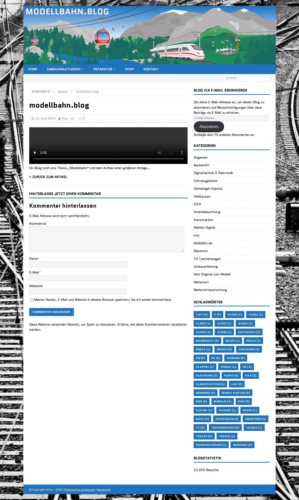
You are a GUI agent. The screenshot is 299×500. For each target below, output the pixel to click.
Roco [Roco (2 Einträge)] (202, 419)
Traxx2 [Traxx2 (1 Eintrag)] (227, 436)
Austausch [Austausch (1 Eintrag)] (249, 332)
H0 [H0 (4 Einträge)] (247, 367)
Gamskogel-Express (208, 188)
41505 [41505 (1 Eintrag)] (203, 332)
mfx (196, 235)
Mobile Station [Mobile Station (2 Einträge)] (236, 393)
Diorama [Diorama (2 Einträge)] (236, 358)
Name (33, 258)
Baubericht (202, 165)
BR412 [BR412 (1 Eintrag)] (253, 341)
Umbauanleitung (206, 266)
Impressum (104, 490)
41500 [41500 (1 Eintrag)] (235, 314)
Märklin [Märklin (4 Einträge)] (222, 401)
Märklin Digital (204, 227)
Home (32, 69)
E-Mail (34, 272)
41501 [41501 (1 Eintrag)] (256, 314)
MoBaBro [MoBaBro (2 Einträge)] (205, 393)
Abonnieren (208, 127)
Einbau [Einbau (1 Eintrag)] (228, 367)
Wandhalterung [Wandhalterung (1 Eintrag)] (211, 445)
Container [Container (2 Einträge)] (249, 349)
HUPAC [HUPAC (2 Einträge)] (231, 375)
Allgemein (201, 157)
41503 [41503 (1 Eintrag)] (224, 323)
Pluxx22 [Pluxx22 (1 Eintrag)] (227, 410)
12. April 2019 (45, 118)
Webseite (36, 286)
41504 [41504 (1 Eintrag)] (245, 323)
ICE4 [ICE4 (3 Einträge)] (250, 375)
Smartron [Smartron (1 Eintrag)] (255, 419)
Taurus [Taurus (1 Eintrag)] (254, 427)
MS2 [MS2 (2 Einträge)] (201, 401)
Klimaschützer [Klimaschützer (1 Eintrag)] (210, 384)
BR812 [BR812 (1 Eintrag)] (203, 349)
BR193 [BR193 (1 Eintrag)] (232, 341)
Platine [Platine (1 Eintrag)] (204, 410)
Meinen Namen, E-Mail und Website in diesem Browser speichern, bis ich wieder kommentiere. (103, 299)
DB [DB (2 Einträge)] (200, 358)
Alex (65, 118)
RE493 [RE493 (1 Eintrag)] (250, 410)
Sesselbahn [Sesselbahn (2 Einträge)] (226, 419)
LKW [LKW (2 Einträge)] (236, 384)
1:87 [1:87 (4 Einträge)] (202, 314)
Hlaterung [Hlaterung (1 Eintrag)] (206, 375)
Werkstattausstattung (210, 289)
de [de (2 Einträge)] (215, 358)
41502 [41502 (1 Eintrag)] (203, 323)
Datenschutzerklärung (80, 490)
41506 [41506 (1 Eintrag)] (224, 332)
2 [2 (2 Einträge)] (217, 314)
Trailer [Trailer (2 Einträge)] (204, 436)
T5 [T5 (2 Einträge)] (200, 427)
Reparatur (102, 69)
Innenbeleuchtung (207, 211)
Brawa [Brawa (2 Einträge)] (224, 349)
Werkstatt (201, 282)
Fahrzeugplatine (205, 180)
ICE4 (197, 204)
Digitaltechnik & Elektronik (213, 172)
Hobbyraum (202, 196)
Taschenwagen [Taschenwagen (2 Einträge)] (225, 427)
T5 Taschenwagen (207, 258)
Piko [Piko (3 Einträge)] (243, 401)
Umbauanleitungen (64, 69)
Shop (129, 69)
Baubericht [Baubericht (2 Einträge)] (207, 341)
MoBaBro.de (203, 243)
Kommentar (37, 223)
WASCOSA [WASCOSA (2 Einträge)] (242, 445)
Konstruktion (203, 219)
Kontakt (150, 69)
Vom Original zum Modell (212, 274)
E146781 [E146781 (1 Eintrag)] (205, 367)
